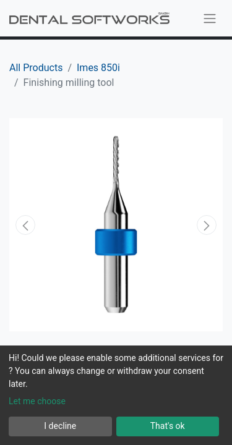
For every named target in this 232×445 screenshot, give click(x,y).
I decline (60, 426)
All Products (35, 68)
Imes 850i (98, 68)
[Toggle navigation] (210, 18)
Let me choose (37, 401)
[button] (25, 225)
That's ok (167, 426)
